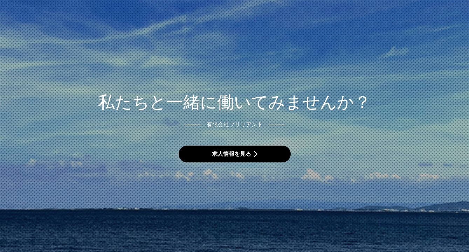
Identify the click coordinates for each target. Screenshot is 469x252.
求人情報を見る (231, 153)
